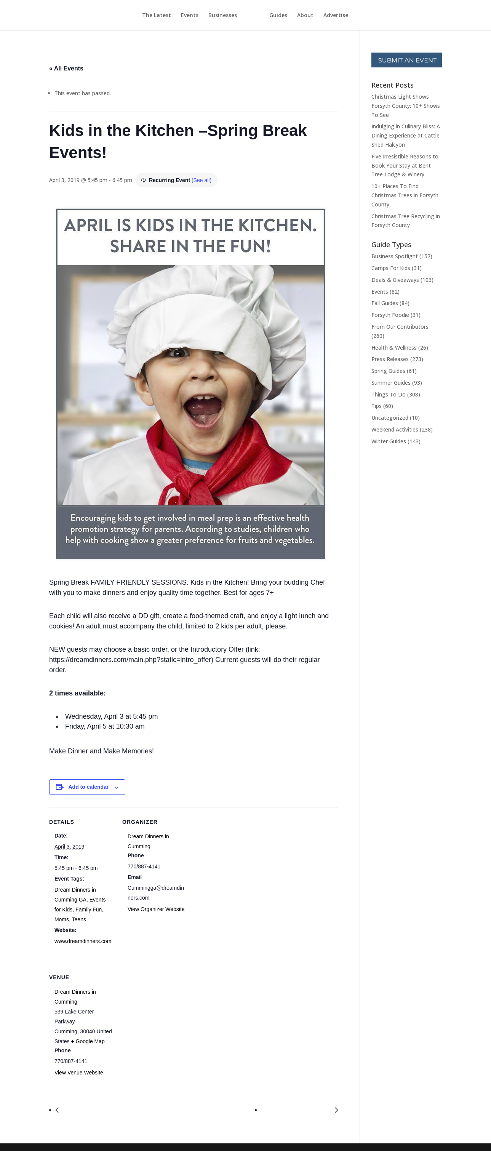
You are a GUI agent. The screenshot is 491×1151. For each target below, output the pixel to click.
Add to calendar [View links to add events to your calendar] (89, 787)
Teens (79, 919)
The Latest (142, 16)
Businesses (208, 16)
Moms (61, 919)
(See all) (201, 180)
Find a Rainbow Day (90, 1110)
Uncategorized (389, 417)
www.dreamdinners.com (82, 941)
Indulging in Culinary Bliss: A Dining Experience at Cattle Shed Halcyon (405, 135)
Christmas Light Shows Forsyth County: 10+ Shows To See (405, 105)
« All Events (66, 68)
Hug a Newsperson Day (298, 1110)
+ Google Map (88, 1041)
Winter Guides (388, 441)
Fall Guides (384, 303)
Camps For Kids (390, 268)
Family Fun (88, 909)
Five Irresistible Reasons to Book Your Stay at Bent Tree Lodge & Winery (404, 165)
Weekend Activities (394, 429)
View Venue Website (78, 1072)
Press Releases (390, 359)
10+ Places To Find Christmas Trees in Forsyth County (404, 195)
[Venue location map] (162, 1015)
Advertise (349, 16)
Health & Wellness (394, 347)
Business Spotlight (394, 256)
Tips (376, 405)
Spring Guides (388, 370)
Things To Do (388, 394)
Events (175, 16)
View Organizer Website (156, 909)
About (319, 16)
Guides (292, 16)
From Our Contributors (400, 326)
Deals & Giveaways (395, 279)
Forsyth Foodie (390, 314)
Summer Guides (391, 382)
